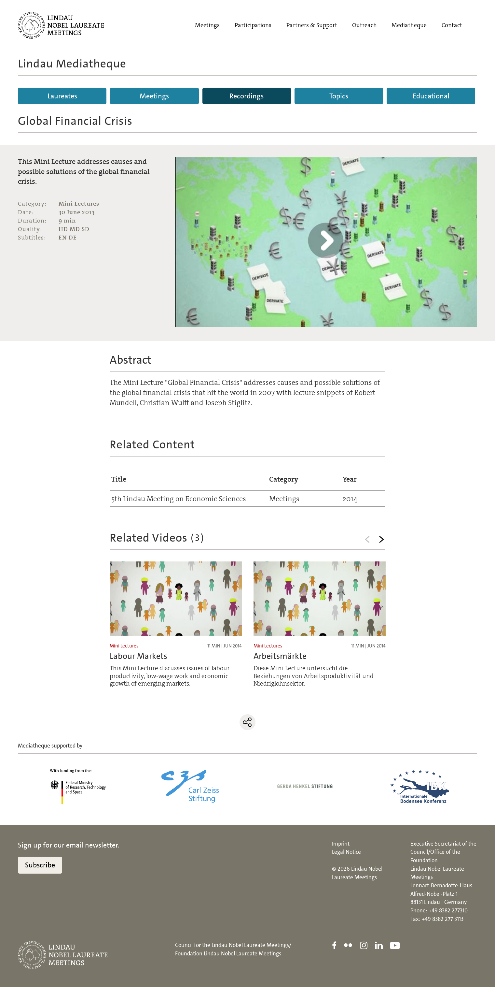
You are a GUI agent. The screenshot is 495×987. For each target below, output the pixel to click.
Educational (431, 96)
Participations (253, 25)
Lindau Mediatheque (72, 63)
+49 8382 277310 (448, 910)
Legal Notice (346, 851)
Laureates (62, 96)
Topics (338, 96)
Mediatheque (409, 25)
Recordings (246, 96)
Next (381, 539)
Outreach (364, 25)
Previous (367, 539)
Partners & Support (311, 25)
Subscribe (40, 865)
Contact (452, 25)
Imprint (341, 843)
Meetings (207, 25)
